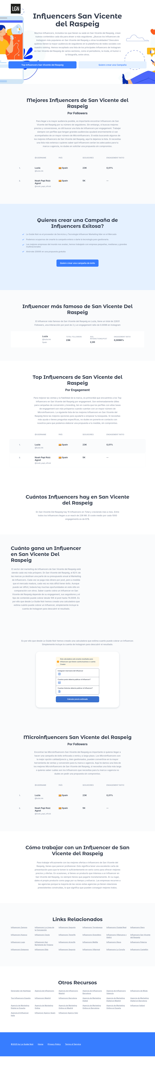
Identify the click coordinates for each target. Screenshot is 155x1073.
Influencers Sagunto (67, 944)
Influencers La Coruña (115, 966)
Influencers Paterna (138, 959)
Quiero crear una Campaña (105, 65)
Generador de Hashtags (21, 1007)
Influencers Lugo (18, 959)
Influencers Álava (113, 959)
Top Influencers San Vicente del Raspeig (57, 65)
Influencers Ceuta (42, 951)
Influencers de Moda (139, 1007)
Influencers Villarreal (91, 966)
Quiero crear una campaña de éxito (77, 262)
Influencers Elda (41, 966)
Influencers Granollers (92, 951)
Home (40, 1061)
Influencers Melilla (90, 959)
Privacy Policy (54, 1061)
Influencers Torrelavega (93, 944)
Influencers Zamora (19, 944)
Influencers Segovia (67, 966)
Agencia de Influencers (44, 1007)
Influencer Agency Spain (45, 1029)
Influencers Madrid (43, 1015)
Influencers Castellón (139, 966)
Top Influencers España (20, 1015)
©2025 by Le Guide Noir (22, 1061)
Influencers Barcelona (68, 1015)
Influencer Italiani (137, 1022)
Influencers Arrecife (67, 959)
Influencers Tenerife (67, 951)
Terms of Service (73, 1061)
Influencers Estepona (20, 966)
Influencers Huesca (19, 951)
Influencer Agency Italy (68, 1029)
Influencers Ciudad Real (116, 944)
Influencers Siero (137, 944)
